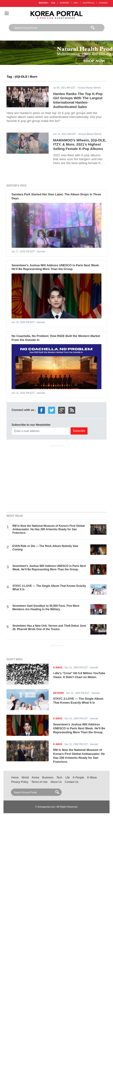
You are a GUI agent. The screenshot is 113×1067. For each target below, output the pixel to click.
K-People (78, 777)
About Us (56, 782)
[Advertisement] (56, 477)
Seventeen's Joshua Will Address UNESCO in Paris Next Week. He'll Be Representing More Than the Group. (56, 267)
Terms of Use (39, 782)
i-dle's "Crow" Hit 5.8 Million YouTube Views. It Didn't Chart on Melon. (79, 675)
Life (67, 777)
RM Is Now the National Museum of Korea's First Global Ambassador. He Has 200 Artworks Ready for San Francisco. (48, 529)
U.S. (53, 3)
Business (47, 777)
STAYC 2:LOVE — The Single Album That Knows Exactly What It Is (78, 700)
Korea (35, 777)
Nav (7, 13)
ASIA (75, 3)
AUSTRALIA (88, 3)
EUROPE (64, 3)
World (25, 777)
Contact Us (71, 782)
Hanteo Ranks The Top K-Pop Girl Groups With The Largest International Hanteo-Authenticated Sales (78, 100)
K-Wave (92, 777)
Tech (59, 777)
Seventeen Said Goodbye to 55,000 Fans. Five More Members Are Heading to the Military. (45, 607)
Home (15, 777)
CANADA (103, 3)
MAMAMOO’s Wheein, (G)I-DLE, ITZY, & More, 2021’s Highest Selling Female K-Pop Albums (79, 144)
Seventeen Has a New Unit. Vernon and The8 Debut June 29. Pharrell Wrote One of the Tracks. (49, 627)
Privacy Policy (19, 782)
